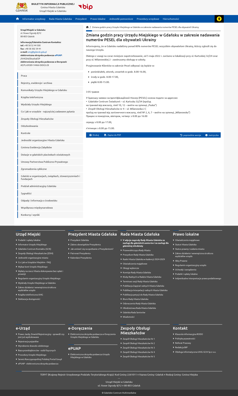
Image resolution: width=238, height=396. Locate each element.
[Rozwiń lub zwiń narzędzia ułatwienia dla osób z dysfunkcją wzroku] (219, 19)
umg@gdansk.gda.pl (37, 51)
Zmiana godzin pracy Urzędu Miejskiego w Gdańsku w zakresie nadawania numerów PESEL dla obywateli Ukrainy (145, 27)
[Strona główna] (17, 18)
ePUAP (58, 55)
